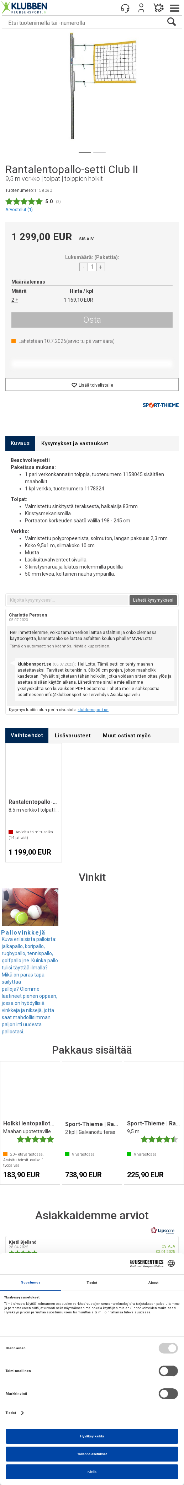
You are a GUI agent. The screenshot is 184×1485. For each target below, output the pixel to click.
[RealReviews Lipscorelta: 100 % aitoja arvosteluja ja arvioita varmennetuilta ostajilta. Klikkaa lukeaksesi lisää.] (163, 1230)
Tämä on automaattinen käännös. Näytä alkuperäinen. (60, 646)
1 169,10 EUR (78, 300)
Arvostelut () (19, 209)
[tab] (20, 443)
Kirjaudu (141, 8)
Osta (92, 320)
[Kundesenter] (125, 7)
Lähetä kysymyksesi (153, 600)
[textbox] (67, 600)
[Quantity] (92, 267)
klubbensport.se (93, 709)
